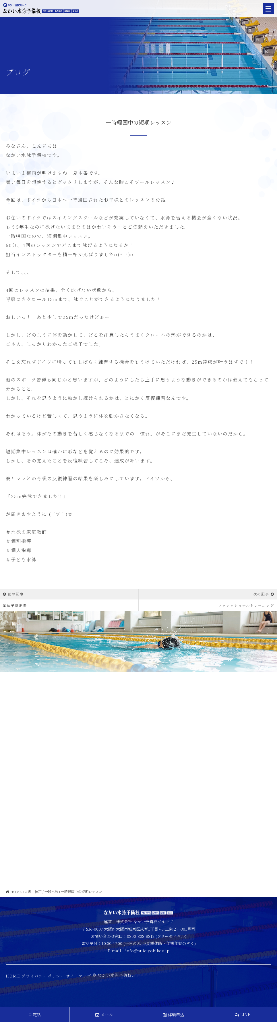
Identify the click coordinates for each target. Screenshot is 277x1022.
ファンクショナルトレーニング (246, 605)
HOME (13, 981)
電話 (35, 1014)
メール (104, 1014)
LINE (242, 1014)
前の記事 (16, 593)
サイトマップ (78, 981)
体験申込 (173, 1014)
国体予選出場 (15, 605)
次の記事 (261, 593)
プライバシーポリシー (43, 981)
